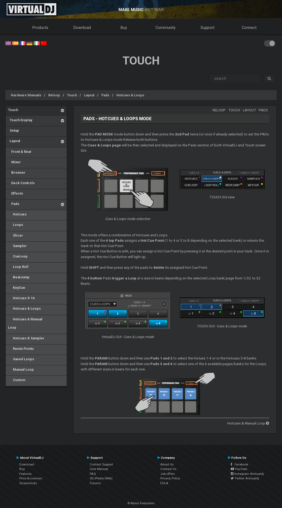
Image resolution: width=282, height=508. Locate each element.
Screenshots (28, 483)
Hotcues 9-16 (21, 298)
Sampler (17, 246)
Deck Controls (21, 183)
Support (207, 27)
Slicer (15, 235)
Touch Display (20, 120)
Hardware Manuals (26, 95)
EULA (164, 483)
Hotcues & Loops (130, 95)
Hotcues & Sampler (26, 338)
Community (165, 27)
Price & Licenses (30, 478)
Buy (124, 27)
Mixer (14, 162)
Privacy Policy (170, 478)
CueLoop (18, 256)
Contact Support (101, 464)
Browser (16, 172)
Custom (16, 380)
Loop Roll (18, 267)
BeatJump (18, 277)
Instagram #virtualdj (247, 474)
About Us (167, 464)
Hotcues (17, 214)
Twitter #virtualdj (245, 478)
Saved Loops (21, 359)
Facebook (239, 464)
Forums (95, 483)
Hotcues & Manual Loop (25, 323)
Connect (249, 27)
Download (82, 27)
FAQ (93, 474)
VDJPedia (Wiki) (101, 478)
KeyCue (16, 288)
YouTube (239, 469)
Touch (72, 95)
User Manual (99, 469)
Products (40, 27)
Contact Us (168, 469)
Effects (15, 193)
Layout (89, 95)
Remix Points (21, 349)
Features (25, 474)
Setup (13, 130)
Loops (15, 225)
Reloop (54, 95)
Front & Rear (20, 152)
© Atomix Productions (141, 503)
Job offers (167, 474)
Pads (105, 95)
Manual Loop (21, 369)
